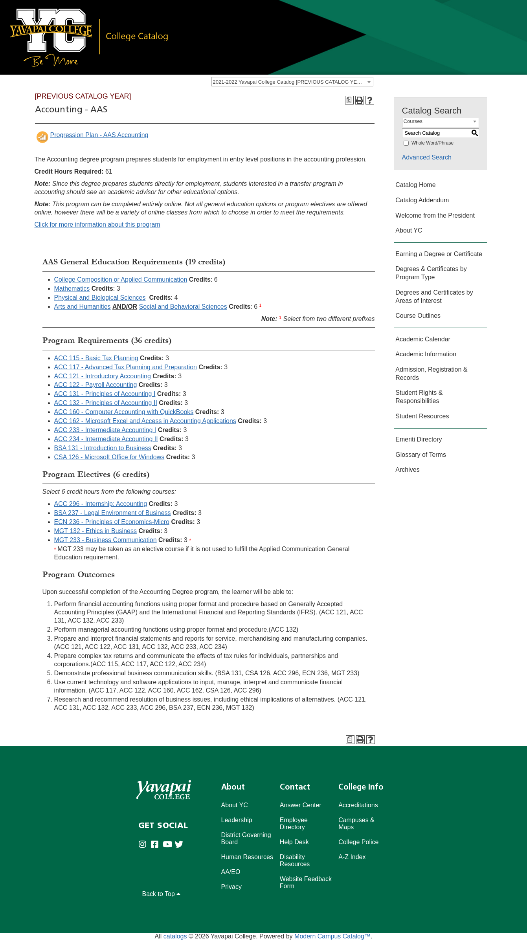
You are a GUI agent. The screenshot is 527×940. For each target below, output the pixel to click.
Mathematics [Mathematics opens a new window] (72, 288)
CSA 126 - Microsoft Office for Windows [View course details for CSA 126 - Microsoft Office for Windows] (109, 457)
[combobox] (292, 81)
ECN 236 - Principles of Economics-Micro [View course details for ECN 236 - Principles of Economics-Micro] (111, 522)
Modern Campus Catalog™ (332, 936)
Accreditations (358, 805)
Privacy (231, 886)
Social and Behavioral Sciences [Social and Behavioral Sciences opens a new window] (183, 306)
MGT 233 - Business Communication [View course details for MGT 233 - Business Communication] (105, 540)
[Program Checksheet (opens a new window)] (349, 100)
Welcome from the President (435, 215)
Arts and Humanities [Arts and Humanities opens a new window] (82, 306)
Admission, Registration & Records (431, 373)
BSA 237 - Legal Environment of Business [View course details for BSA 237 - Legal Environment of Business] (112, 512)
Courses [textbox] (413, 121)
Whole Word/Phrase (432, 143)
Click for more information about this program (97, 224)
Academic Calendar (422, 339)
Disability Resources (295, 860)
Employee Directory (294, 823)
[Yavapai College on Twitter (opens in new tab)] (181, 845)
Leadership (236, 820)
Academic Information (425, 354)
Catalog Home (415, 184)
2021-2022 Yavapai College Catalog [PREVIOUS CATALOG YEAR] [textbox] (289, 82)
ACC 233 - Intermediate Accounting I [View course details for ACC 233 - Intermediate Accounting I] (105, 430)
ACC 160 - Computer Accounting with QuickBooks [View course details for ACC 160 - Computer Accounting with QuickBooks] (124, 412)
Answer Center (300, 805)
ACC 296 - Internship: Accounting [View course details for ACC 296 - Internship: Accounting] (100, 503)
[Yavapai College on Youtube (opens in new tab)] (169, 845)
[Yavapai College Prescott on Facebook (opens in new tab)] (157, 845)
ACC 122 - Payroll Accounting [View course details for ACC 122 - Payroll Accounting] (95, 384)
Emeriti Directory (418, 439)
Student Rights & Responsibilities (419, 396)
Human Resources (247, 857)
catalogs (175, 936)
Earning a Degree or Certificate (438, 254)
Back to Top (161, 894)
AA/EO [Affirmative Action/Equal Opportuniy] (231, 872)
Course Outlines (418, 315)
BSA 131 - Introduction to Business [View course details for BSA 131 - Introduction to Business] (102, 448)
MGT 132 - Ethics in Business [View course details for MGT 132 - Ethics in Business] (95, 531)
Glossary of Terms (420, 454)
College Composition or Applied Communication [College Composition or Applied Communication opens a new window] (120, 279)
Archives (407, 469)
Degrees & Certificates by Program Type (430, 273)
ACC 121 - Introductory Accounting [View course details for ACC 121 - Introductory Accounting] (102, 376)
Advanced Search (427, 157)
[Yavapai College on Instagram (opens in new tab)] (144, 845)
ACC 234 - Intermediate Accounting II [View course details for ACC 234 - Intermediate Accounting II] (106, 439)
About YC (408, 230)
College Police (358, 842)
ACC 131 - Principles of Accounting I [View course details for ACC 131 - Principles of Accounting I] (105, 393)
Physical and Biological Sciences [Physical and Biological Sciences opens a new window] (100, 297)
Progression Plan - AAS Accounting (99, 135)
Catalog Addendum (422, 200)
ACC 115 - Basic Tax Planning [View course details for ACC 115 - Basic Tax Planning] (96, 358)
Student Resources (422, 416)
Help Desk (294, 842)
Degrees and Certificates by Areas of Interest (434, 296)
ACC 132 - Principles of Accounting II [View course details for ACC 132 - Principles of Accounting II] (105, 402)
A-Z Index (351, 857)
